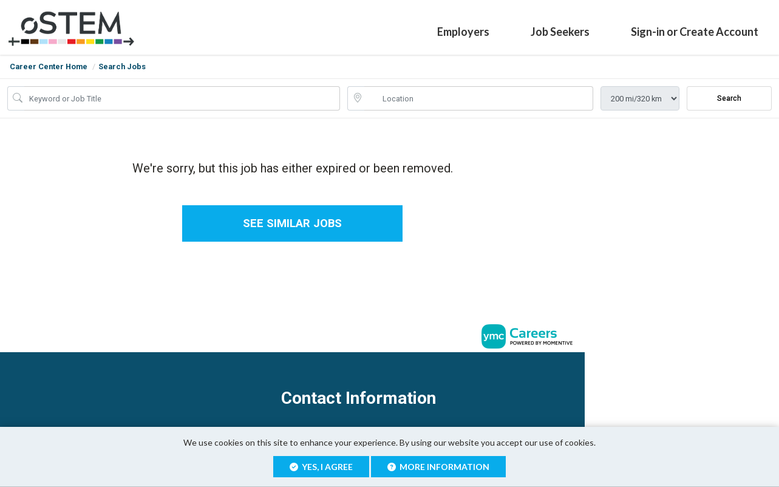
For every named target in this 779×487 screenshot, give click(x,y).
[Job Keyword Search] (182, 98)
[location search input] (479, 98)
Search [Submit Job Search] (729, 98)
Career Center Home (48, 66)
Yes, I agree (321, 466)
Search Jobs (122, 66)
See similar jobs (292, 223)
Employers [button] (463, 31)
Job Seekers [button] (560, 31)
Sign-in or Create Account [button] (694, 31)
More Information (438, 466)
